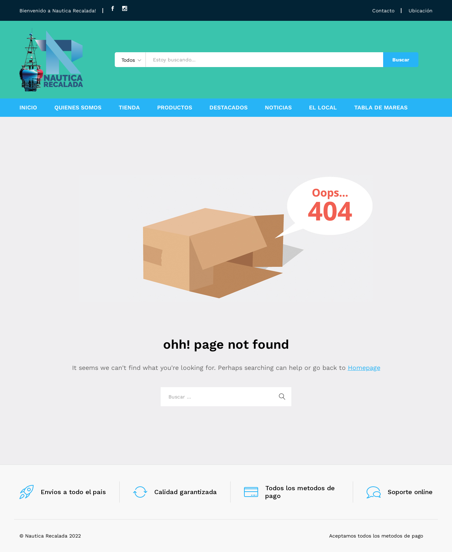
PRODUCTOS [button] (174, 107)
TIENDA (129, 107)
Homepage (364, 367)
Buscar (400, 59)
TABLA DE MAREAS (381, 107)
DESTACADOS (228, 107)
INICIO (28, 107)
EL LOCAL (323, 107)
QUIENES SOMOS (77, 107)
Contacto (383, 10)
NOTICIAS (278, 107)
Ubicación (421, 10)
